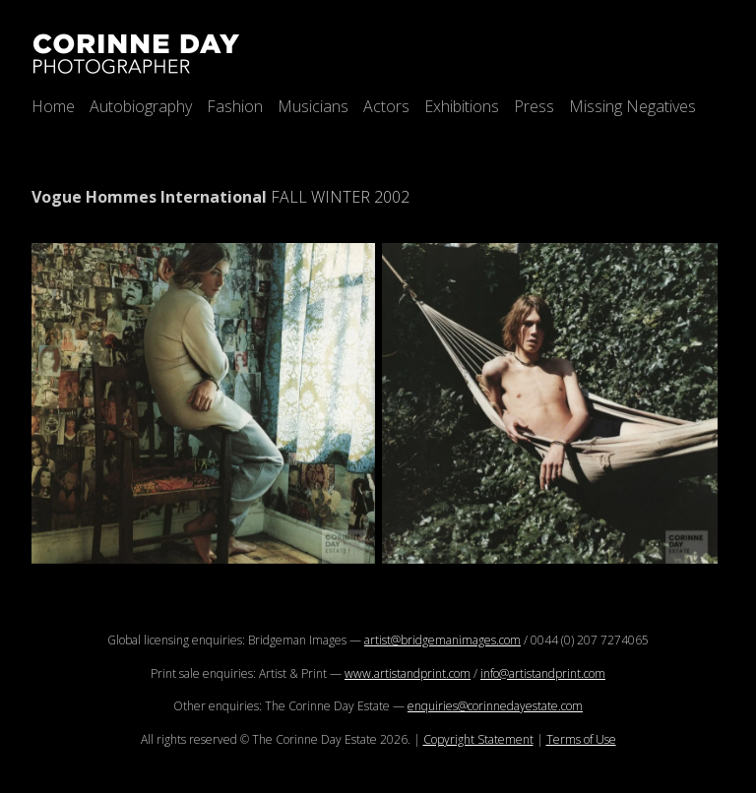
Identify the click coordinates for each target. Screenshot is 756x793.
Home (53, 106)
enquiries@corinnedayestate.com (495, 706)
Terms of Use (581, 739)
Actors (386, 106)
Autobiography (141, 106)
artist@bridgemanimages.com (442, 640)
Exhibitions (461, 106)
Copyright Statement (478, 739)
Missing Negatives (632, 106)
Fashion (235, 106)
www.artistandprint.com (408, 673)
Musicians (313, 106)
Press (534, 106)
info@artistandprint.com (542, 673)
